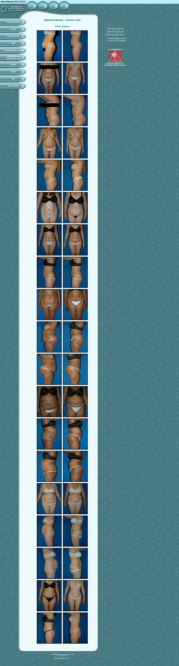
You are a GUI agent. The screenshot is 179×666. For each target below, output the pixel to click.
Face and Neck (13, 36)
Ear (13, 79)
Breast (13, 65)
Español (64, 6)
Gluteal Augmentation (13, 50)
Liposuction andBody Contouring (13, 57)
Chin (13, 43)
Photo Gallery (13, 86)
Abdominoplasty (13, 22)
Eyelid (13, 29)
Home (32, 6)
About (43, 6)
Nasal (13, 72)
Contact (53, 6)
